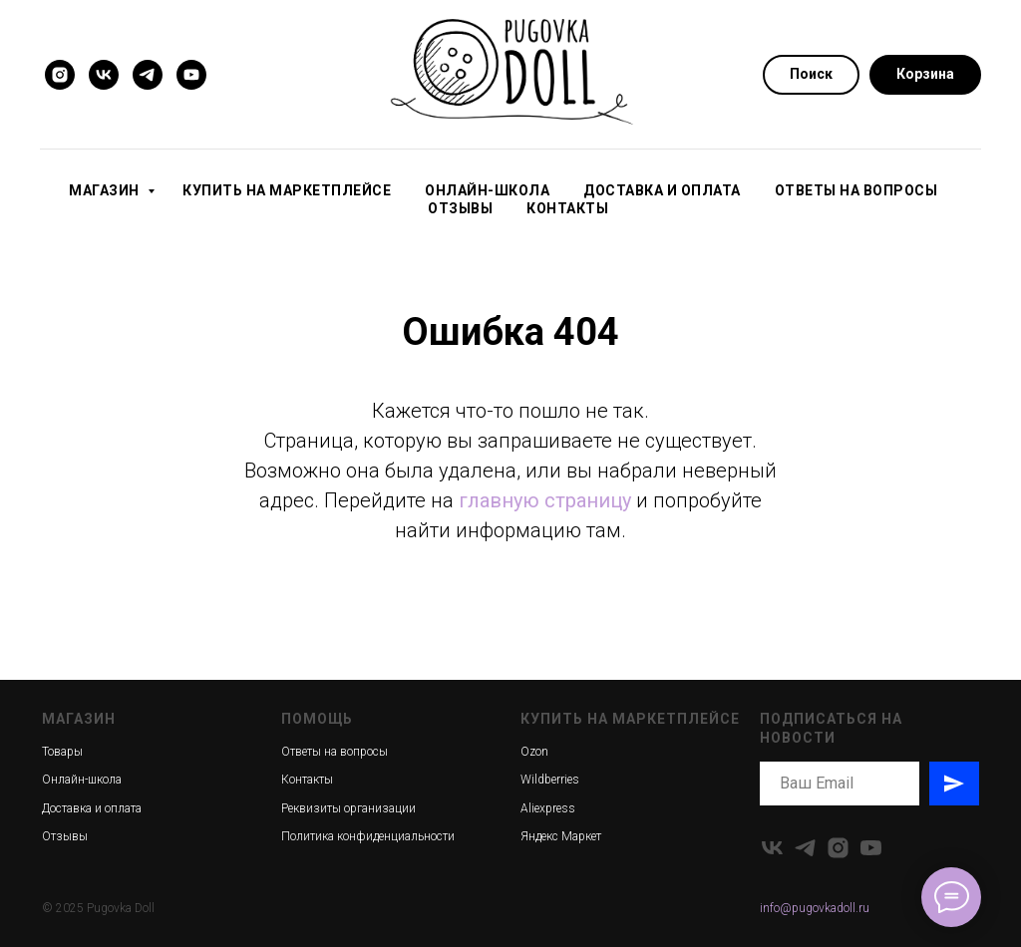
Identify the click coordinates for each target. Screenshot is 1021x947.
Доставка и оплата (662, 190)
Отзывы (460, 208)
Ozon (534, 752)
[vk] (104, 75)
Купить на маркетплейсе (286, 190)
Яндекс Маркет (560, 836)
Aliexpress (547, 808)
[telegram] (148, 75)
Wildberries (549, 780)
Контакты (567, 208)
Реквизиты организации (348, 808)
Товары (62, 752)
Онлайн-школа (487, 190)
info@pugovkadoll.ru (814, 908)
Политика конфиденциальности (368, 836)
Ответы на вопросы (856, 190)
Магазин (106, 190)
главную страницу (545, 500)
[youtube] (191, 75)
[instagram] (60, 75)
